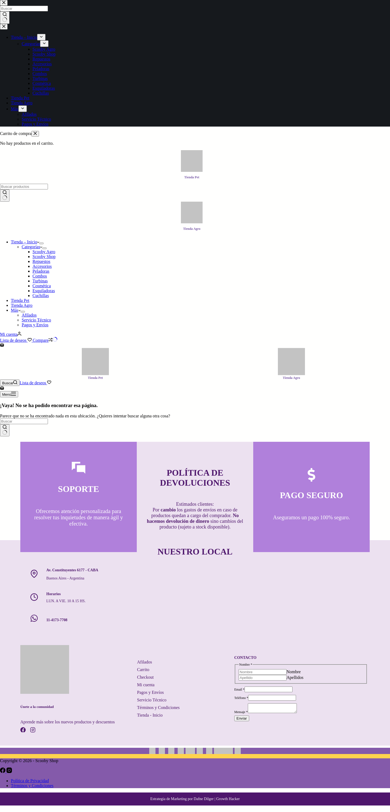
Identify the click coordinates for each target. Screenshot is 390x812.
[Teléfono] (272, 697)
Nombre (294, 671)
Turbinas (40, 281)
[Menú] (9, 394)
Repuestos (41, 261)
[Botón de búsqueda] (4, 195)
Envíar (241, 719)
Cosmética (41, 285)
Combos (39, 276)
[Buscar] (10, 382)
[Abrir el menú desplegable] (41, 243)
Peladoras (40, 271)
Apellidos (295, 676)
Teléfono (241, 697)
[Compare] (45, 340)
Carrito (143, 669)
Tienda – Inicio (25, 242)
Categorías (32, 246)
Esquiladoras (43, 290)
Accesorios (42, 266)
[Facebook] (3, 771)
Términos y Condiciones (158, 707)
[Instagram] (9, 771)
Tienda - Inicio (150, 715)
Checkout (145, 677)
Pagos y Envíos (35, 325)
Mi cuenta (145, 684)
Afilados (29, 315)
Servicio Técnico (36, 320)
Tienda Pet (20, 300)
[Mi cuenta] (10, 334)
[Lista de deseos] (16, 340)
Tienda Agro (21, 305)
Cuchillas (40, 295)
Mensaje (241, 713)
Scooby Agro (43, 251)
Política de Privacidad (30, 780)
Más (16, 310)
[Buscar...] (24, 186)
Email (239, 689)
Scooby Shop (44, 256)
